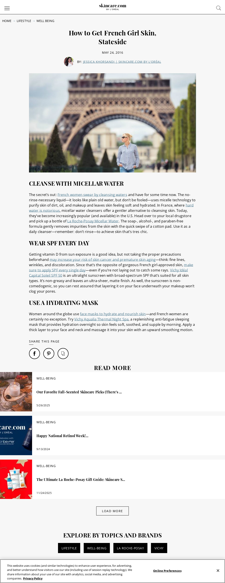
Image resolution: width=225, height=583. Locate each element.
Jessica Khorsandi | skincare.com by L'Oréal (122, 62)
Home (6, 21)
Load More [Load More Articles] (112, 511)
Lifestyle (24, 21)
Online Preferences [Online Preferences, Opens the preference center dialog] (167, 571)
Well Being (45, 21)
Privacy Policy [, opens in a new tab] (32, 578)
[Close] (218, 570)
